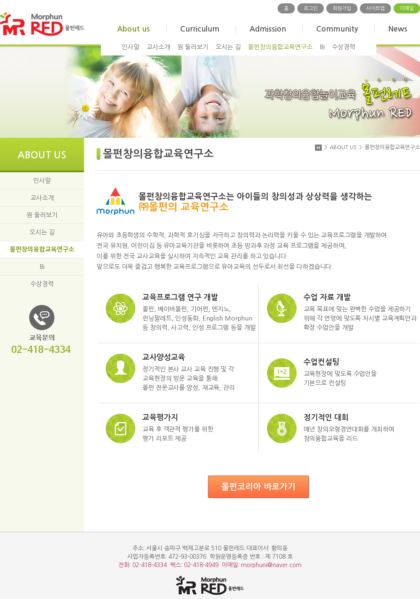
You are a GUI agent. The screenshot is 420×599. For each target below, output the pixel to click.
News (397, 29)
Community (337, 29)
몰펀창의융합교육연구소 (280, 47)
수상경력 (343, 47)
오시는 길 (228, 47)
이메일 (407, 8)
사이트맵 (375, 8)
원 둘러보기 (192, 47)
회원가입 (342, 8)
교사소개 (158, 47)
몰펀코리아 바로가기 (258, 487)
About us (133, 29)
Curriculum (199, 29)
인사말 (130, 47)
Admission (267, 29)
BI (322, 47)
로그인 (311, 8)
